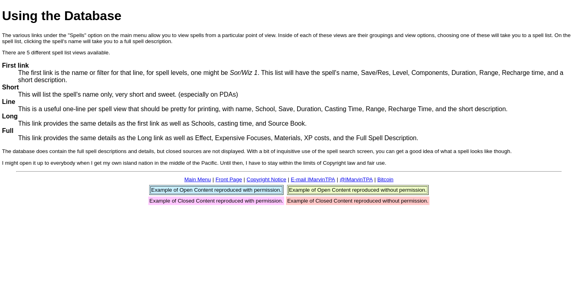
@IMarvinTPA (356, 179)
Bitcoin (386, 179)
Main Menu (197, 179)
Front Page (229, 179)
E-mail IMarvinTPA (313, 179)
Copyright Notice (266, 179)
